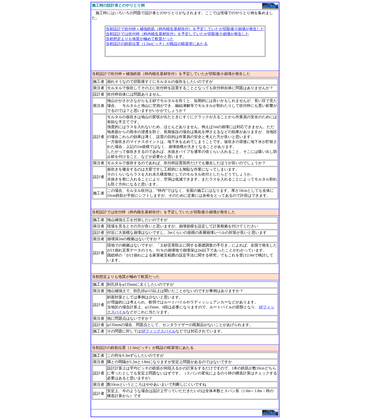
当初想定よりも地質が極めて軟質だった (140, 39)
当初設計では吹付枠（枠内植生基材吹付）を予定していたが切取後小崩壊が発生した (177, 34)
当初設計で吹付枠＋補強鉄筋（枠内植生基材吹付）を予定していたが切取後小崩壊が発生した (185, 29)
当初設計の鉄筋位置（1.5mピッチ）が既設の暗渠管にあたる (157, 44)
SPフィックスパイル (158, 331)
